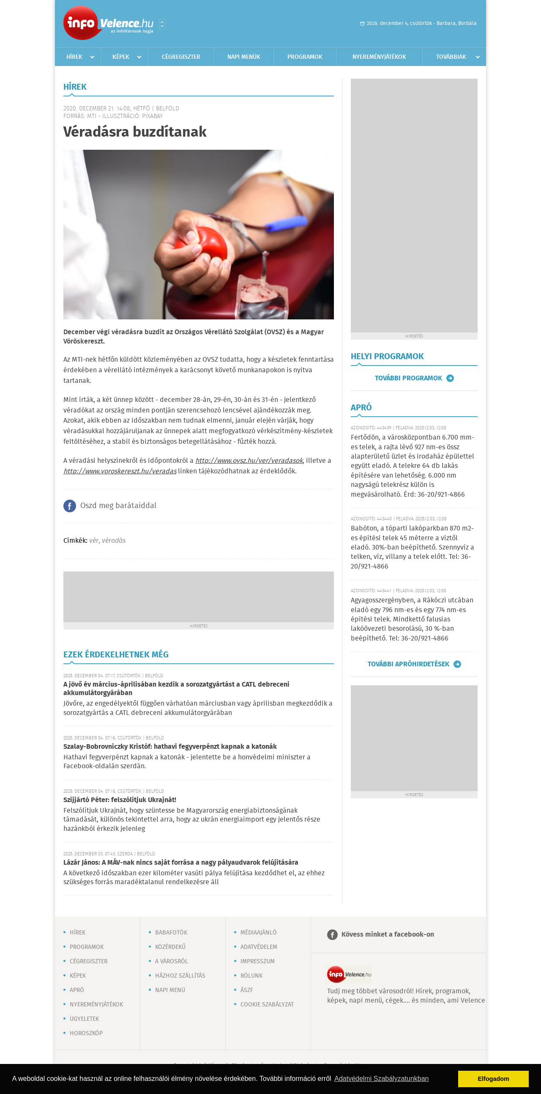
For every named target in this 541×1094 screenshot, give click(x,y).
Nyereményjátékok (379, 57)
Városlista (162, 24)
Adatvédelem (258, 947)
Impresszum (257, 961)
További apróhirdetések (408, 664)
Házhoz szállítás (180, 976)
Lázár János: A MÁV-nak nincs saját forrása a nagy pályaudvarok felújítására (180, 863)
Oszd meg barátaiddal (118, 506)
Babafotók (171, 932)
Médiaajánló (258, 932)
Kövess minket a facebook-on (388, 934)
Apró (77, 990)
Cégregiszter (181, 57)
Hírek (74, 57)
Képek (120, 57)
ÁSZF (246, 990)
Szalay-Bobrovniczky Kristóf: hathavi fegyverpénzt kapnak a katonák (170, 747)
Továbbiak (451, 57)
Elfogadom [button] (493, 1078)
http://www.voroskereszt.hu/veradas (119, 471)
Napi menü (170, 990)
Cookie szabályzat (267, 1004)
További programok (408, 378)
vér (93, 541)
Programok (304, 57)
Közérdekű (170, 947)
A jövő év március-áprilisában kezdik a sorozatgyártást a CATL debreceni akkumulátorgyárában (176, 688)
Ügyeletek (84, 1019)
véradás (114, 541)
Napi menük (243, 57)
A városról (171, 961)
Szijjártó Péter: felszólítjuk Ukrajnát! (119, 800)
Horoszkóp (86, 1033)
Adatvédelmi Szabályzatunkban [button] (381, 1078)
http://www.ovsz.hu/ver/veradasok (249, 461)
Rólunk (251, 976)
